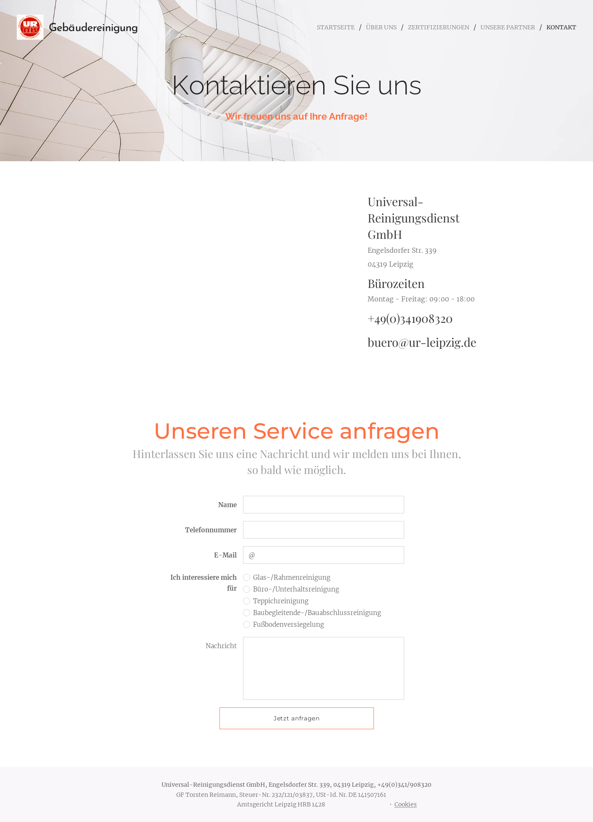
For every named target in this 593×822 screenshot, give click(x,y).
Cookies (405, 804)
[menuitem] (314, 27)
